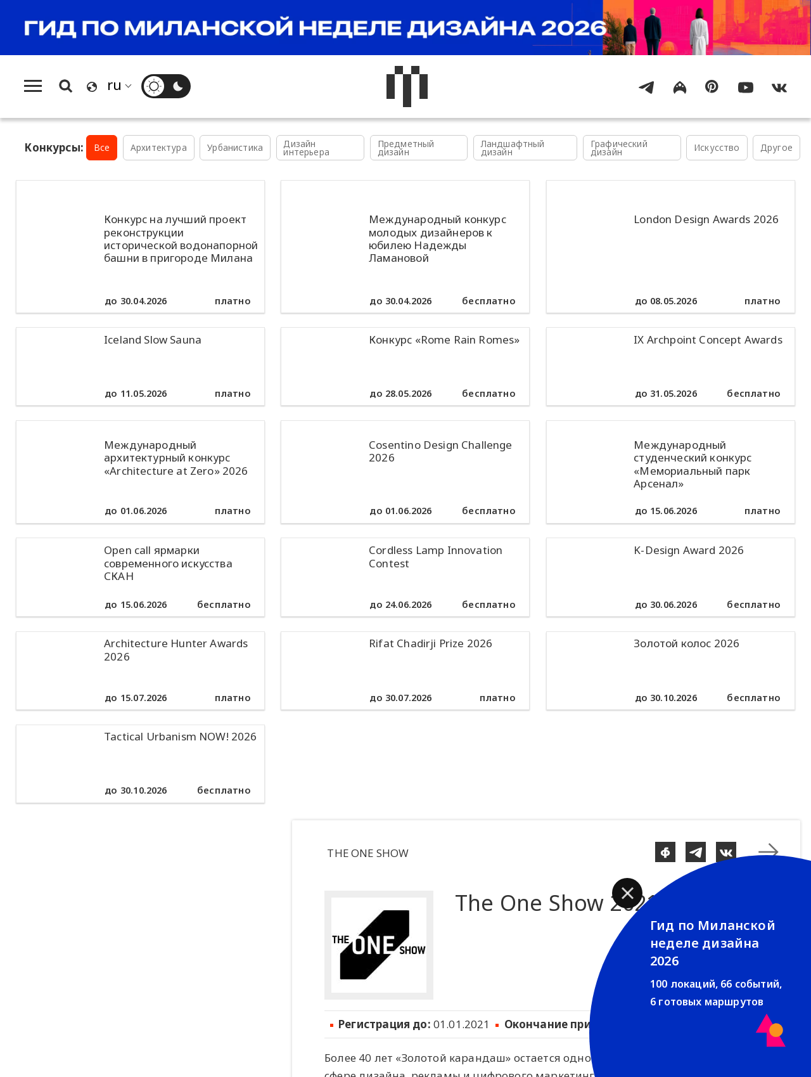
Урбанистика (235, 147)
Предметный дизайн (406, 148)
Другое (776, 147)
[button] (627, 893)
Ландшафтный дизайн (513, 148)
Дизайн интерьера (306, 148)
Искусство (717, 147)
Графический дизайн (619, 148)
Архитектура (159, 147)
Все (102, 147)
